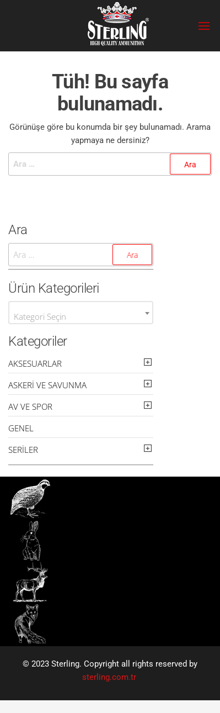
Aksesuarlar (35, 363)
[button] (204, 26)
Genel (21, 428)
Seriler (23, 449)
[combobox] (80, 312)
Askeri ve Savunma (47, 384)
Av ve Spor (30, 406)
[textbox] (80, 316)
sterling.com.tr (109, 677)
